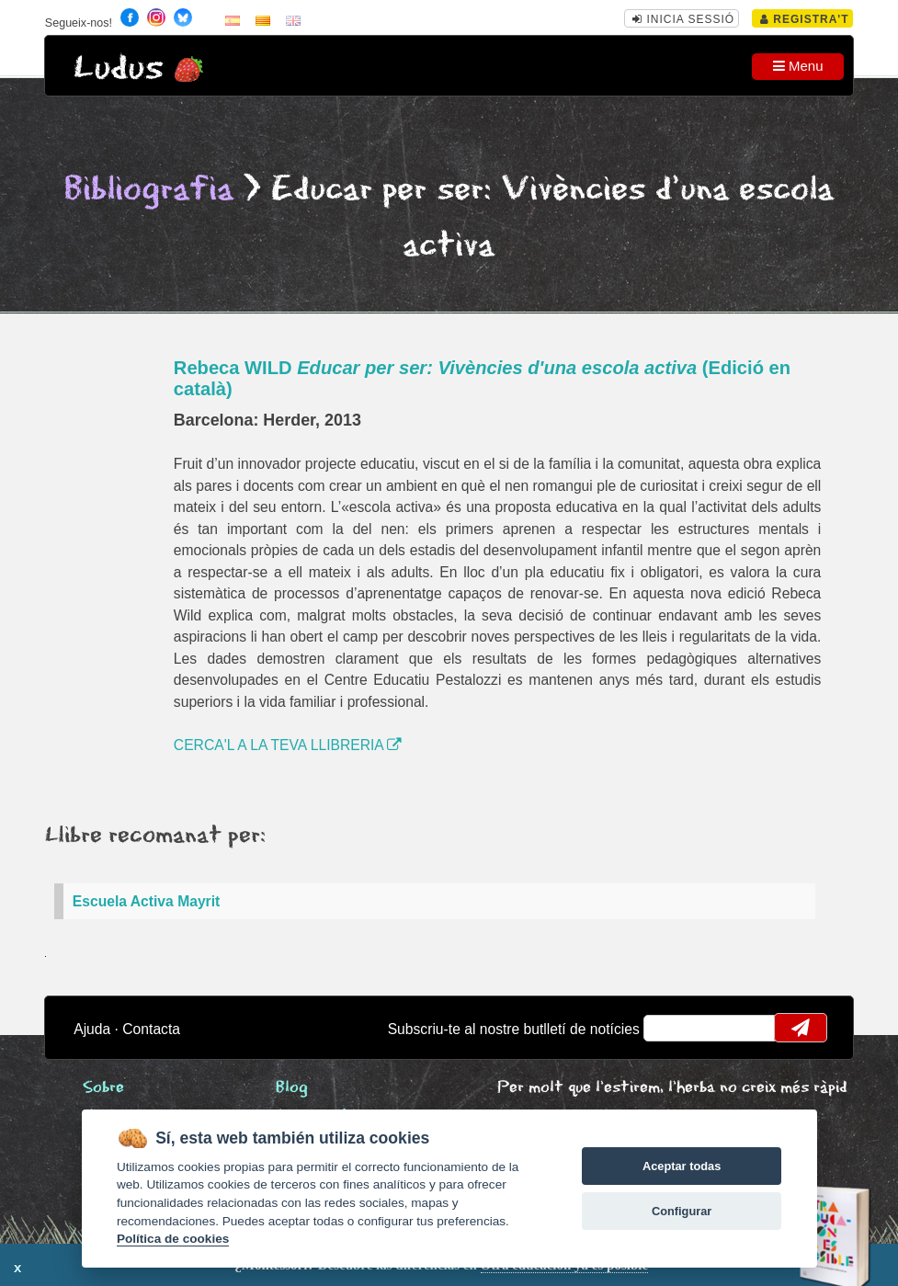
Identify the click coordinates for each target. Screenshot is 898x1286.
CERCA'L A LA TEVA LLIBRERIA (288, 745)
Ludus (119, 68)
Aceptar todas (681, 1166)
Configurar (681, 1211)
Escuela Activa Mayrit (146, 901)
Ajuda (92, 1029)
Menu (798, 66)
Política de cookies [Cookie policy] (173, 1239)
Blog (292, 1087)
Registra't (804, 19)
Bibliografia (148, 190)
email (669, 1028)
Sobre (103, 1087)
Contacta (151, 1029)
